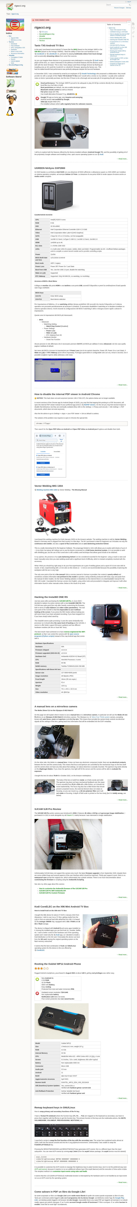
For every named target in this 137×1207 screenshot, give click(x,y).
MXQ (75, 49)
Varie (12, 63)
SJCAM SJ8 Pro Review (117, 45)
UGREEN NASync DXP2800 (119, 32)
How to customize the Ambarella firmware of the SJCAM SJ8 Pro (63, 888)
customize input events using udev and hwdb (70, 1171)
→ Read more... (122, 159)
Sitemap (128, 8)
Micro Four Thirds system (101, 717)
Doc (10, 36)
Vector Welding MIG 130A (118, 37)
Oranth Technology (89, 74)
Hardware (14, 49)
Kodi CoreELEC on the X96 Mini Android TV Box (118, 48)
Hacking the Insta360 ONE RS (119, 39)
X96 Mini (38, 51)
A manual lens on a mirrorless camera (119, 42)
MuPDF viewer (89, 405)
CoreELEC (40, 54)
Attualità (11, 55)
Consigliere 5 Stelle (17, 57)
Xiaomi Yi (70, 815)
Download (14, 44)
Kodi (96, 60)
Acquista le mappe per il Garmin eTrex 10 (117, 64)
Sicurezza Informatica (17, 53)
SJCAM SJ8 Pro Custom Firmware (52, 893)
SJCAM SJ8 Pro (65, 601)
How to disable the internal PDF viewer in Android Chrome (119, 34)
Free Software (15, 46)
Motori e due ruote (16, 51)
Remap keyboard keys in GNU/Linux (117, 55)
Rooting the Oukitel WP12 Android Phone (118, 51)
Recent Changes (119, 8)
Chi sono (44, 32)
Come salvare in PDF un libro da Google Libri (119, 58)
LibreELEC (53, 54)
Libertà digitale (15, 61)
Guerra (13, 59)
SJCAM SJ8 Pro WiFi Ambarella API (52, 891)
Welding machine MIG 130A (47, 490)
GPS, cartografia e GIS (18, 47)
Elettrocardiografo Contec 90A (119, 61)
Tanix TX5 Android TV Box (118, 30)
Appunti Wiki (14, 38)
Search (130, 5)
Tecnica (11, 42)
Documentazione (45, 38)
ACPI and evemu (40, 1169)
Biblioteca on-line (16, 40)
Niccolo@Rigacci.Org (16, 65)
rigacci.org (15, 14)
